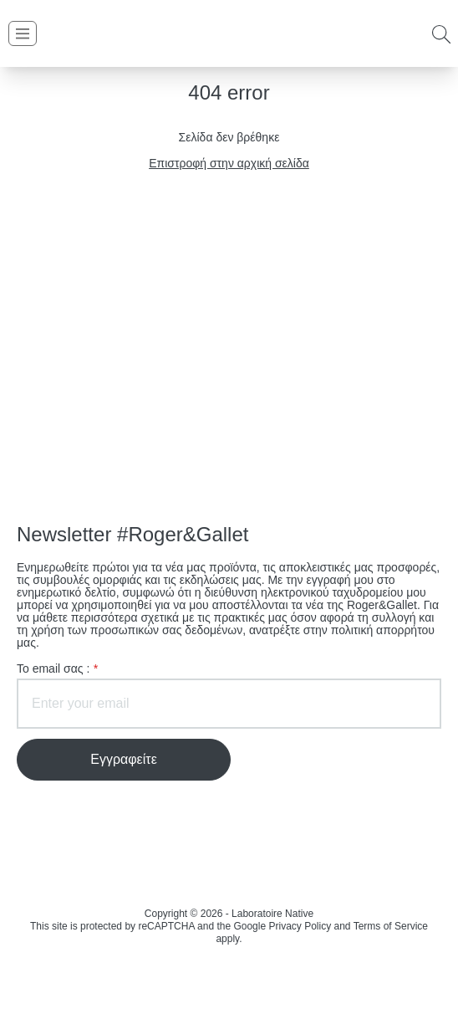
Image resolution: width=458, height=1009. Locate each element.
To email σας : (57, 669)
